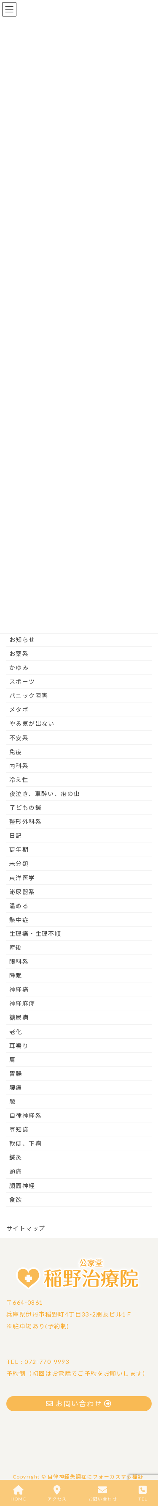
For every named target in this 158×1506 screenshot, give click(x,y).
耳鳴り (19, 1045)
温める (19, 905)
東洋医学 (22, 877)
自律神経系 (25, 1115)
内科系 (19, 765)
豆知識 (19, 1129)
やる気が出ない (32, 723)
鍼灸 (15, 1157)
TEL (143, 1493)
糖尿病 (19, 1017)
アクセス (57, 1493)
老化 (15, 1031)
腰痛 (15, 1087)
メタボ (19, 709)
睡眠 (15, 975)
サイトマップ (25, 1228)
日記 (15, 835)
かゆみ (19, 667)
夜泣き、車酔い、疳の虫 (44, 793)
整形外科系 (25, 821)
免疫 (15, 751)
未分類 (19, 863)
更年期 (19, 849)
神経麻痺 (22, 1003)
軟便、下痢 (25, 1143)
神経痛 (19, 989)
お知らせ (22, 639)
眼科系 (19, 961)
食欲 (15, 1199)
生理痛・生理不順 (35, 933)
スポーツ (22, 681)
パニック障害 (28, 695)
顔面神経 (22, 1185)
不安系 (19, 737)
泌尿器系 (22, 891)
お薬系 (19, 653)
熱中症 (19, 919)
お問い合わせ (102, 1493)
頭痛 (15, 1171)
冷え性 (19, 779)
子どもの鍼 (25, 807)
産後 (15, 947)
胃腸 (15, 1073)
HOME (18, 1493)
